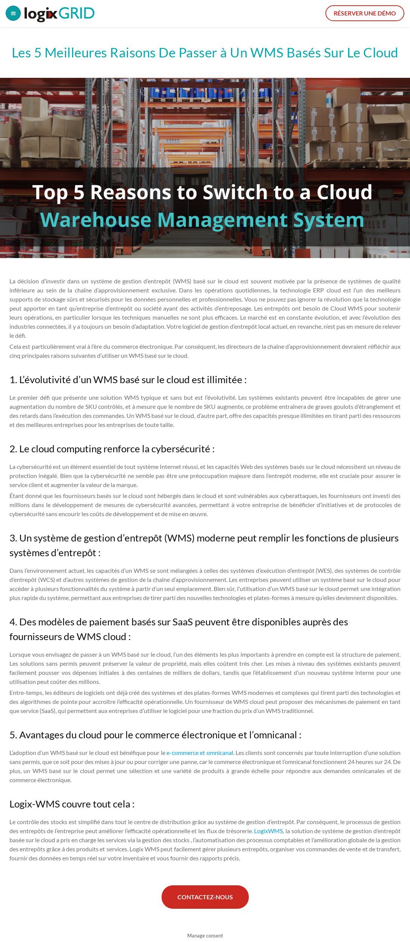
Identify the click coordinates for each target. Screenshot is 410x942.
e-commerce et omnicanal (199, 752)
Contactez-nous (205, 896)
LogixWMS (268, 830)
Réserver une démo (365, 13)
